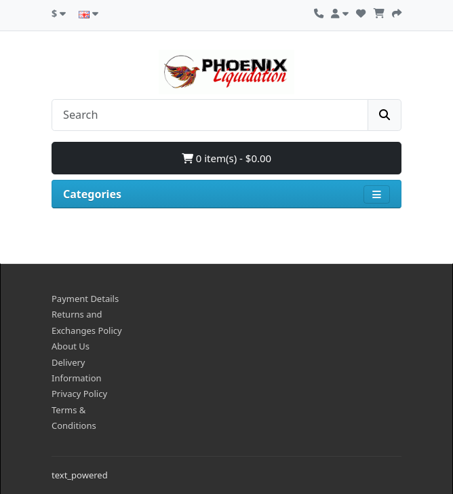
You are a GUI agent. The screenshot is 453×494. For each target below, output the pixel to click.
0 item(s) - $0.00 (226, 158)
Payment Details (85, 298)
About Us (71, 346)
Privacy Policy (79, 393)
